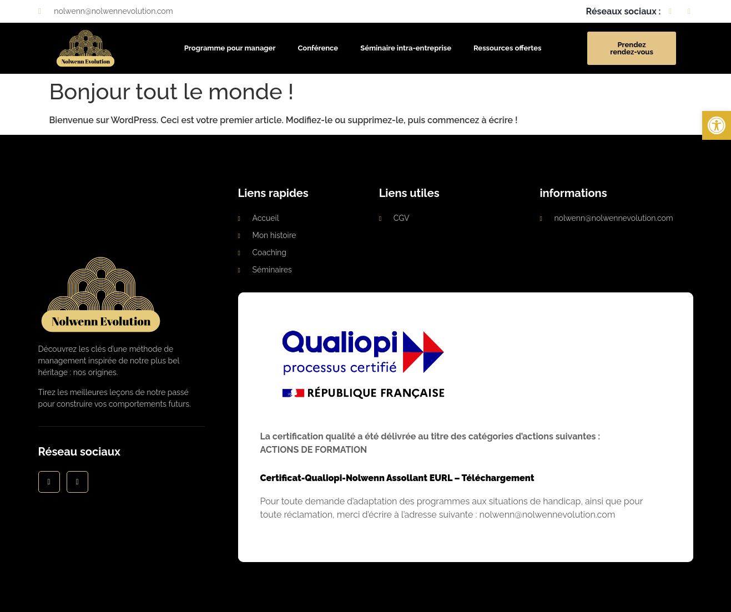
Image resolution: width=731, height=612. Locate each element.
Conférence (318, 48)
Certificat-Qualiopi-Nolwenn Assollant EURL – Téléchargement (397, 478)
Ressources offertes (507, 48)
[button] (716, 125)
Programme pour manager (230, 48)
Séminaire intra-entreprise (405, 48)
